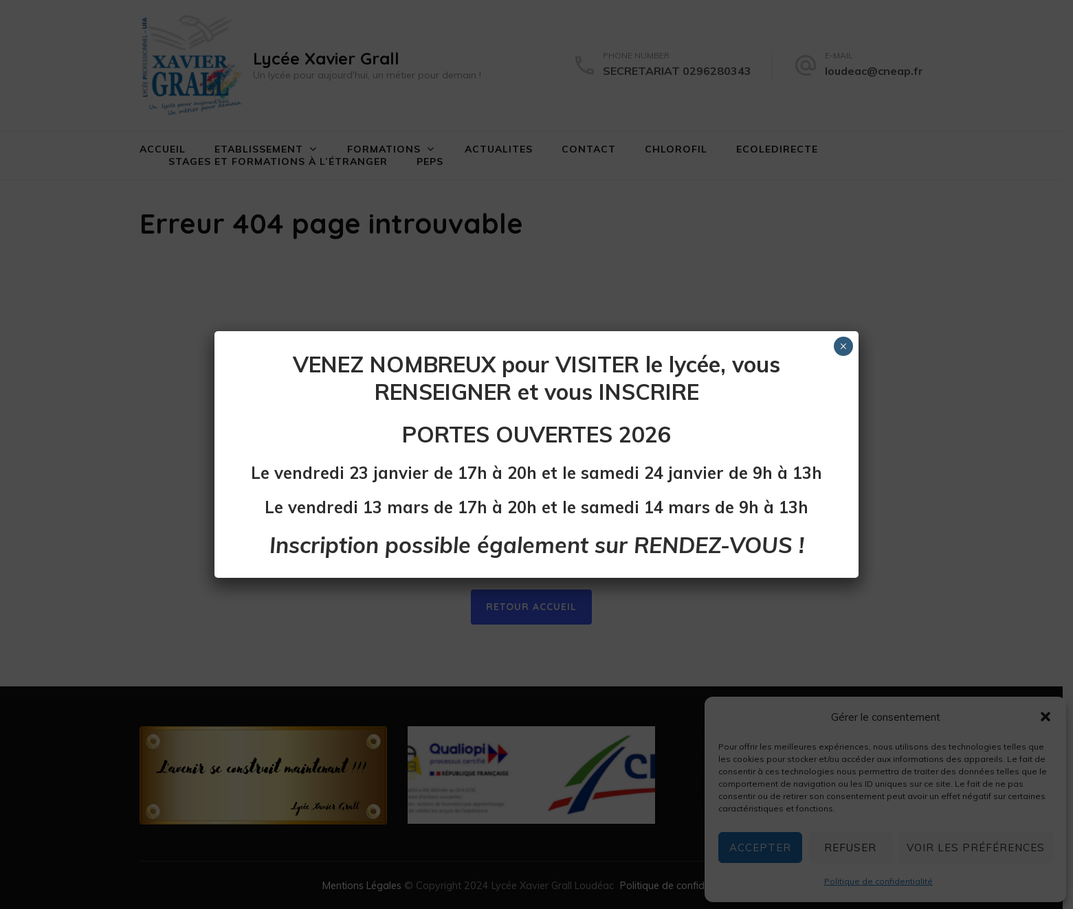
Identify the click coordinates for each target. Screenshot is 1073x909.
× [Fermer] (843, 346)
